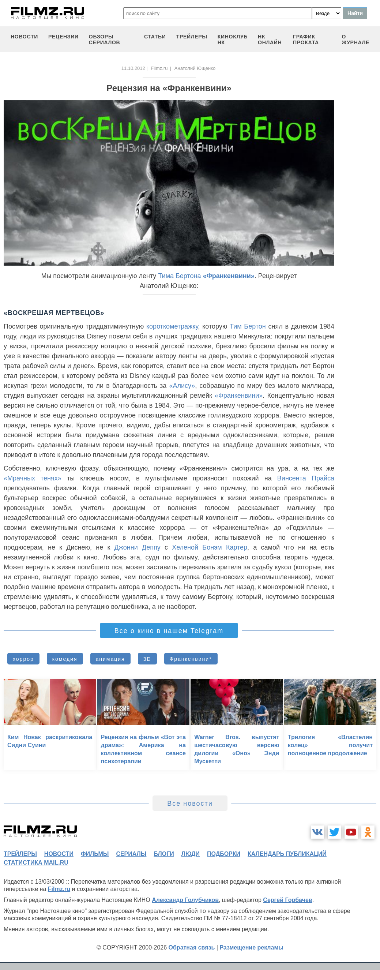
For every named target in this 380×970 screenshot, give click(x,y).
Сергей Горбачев (287, 900)
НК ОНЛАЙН (270, 39)
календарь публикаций (287, 854)
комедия (65, 659)
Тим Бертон (248, 326)
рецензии (63, 37)
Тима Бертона (179, 276)
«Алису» (182, 385)
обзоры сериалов (104, 39)
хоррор (23, 659)
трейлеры (191, 37)
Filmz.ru (159, 68)
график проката (306, 39)
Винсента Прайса (305, 478)
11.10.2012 (133, 68)
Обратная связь (192, 947)
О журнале (355, 39)
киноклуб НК (233, 39)
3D (147, 659)
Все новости (190, 803)
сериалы (131, 854)
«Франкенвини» (228, 276)
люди (190, 854)
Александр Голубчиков (185, 900)
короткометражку (172, 326)
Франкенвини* (191, 659)
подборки (223, 854)
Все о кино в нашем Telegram (168, 630)
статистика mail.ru (36, 862)
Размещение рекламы (251, 947)
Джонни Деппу (137, 547)
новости (24, 37)
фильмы (95, 854)
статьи (155, 37)
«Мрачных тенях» (32, 478)
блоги (164, 854)
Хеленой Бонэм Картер (209, 547)
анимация (110, 659)
